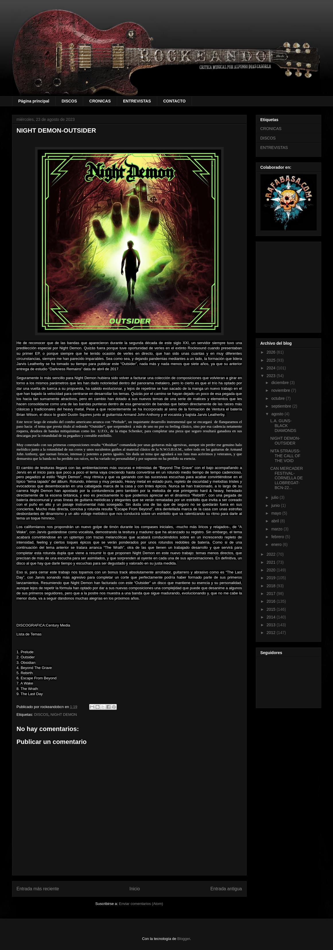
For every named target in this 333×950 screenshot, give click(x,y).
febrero (278, 536)
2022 (271, 554)
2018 (271, 585)
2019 (271, 577)
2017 (271, 593)
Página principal (33, 101)
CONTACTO (174, 101)
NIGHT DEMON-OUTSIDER (285, 440)
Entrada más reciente (38, 888)
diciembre (280, 382)
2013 (271, 625)
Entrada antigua (226, 888)
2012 (271, 632)
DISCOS (69, 101)
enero (277, 544)
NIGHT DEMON (63, 714)
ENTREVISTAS (137, 101)
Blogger (183, 939)
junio (276, 505)
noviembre (281, 390)
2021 (271, 562)
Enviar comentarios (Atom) (141, 903)
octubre (278, 398)
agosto (278, 414)
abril (275, 521)
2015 (271, 609)
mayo (276, 513)
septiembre (281, 406)
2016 (271, 601)
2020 (271, 570)
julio (275, 497)
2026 (271, 352)
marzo (277, 529)
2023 (271, 375)
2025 (271, 360)
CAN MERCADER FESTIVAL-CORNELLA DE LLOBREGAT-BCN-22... (286, 478)
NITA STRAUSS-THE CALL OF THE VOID (285, 456)
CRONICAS (100, 101)
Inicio (134, 888)
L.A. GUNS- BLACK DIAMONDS (283, 425)
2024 (271, 368)
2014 (271, 617)
